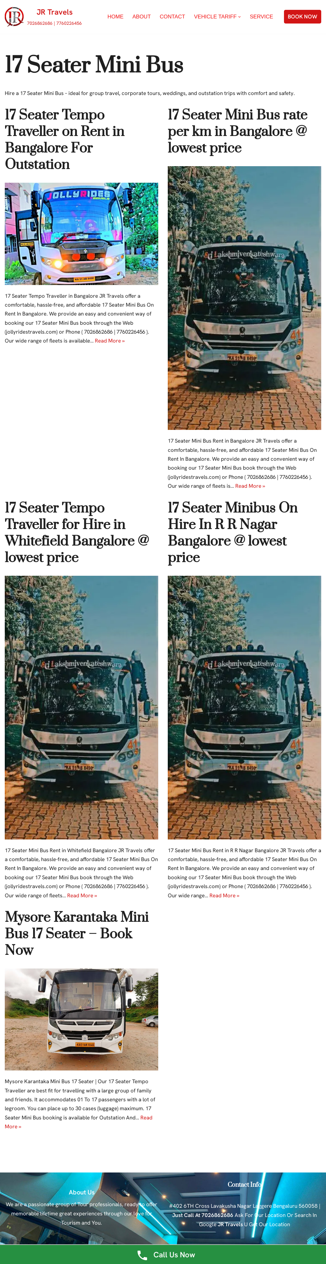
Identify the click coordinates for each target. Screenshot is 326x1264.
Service (261, 17)
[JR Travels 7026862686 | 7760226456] (43, 17)
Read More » (110, 341)
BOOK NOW (302, 16)
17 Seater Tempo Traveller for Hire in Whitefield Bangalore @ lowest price (77, 534)
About (140, 17)
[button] (239, 17)
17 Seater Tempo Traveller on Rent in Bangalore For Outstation (64, 140)
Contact (171, 17)
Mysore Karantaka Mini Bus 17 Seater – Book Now (77, 936)
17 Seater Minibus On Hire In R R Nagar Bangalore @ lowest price (232, 534)
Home (114, 17)
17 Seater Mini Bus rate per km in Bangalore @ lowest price (237, 132)
